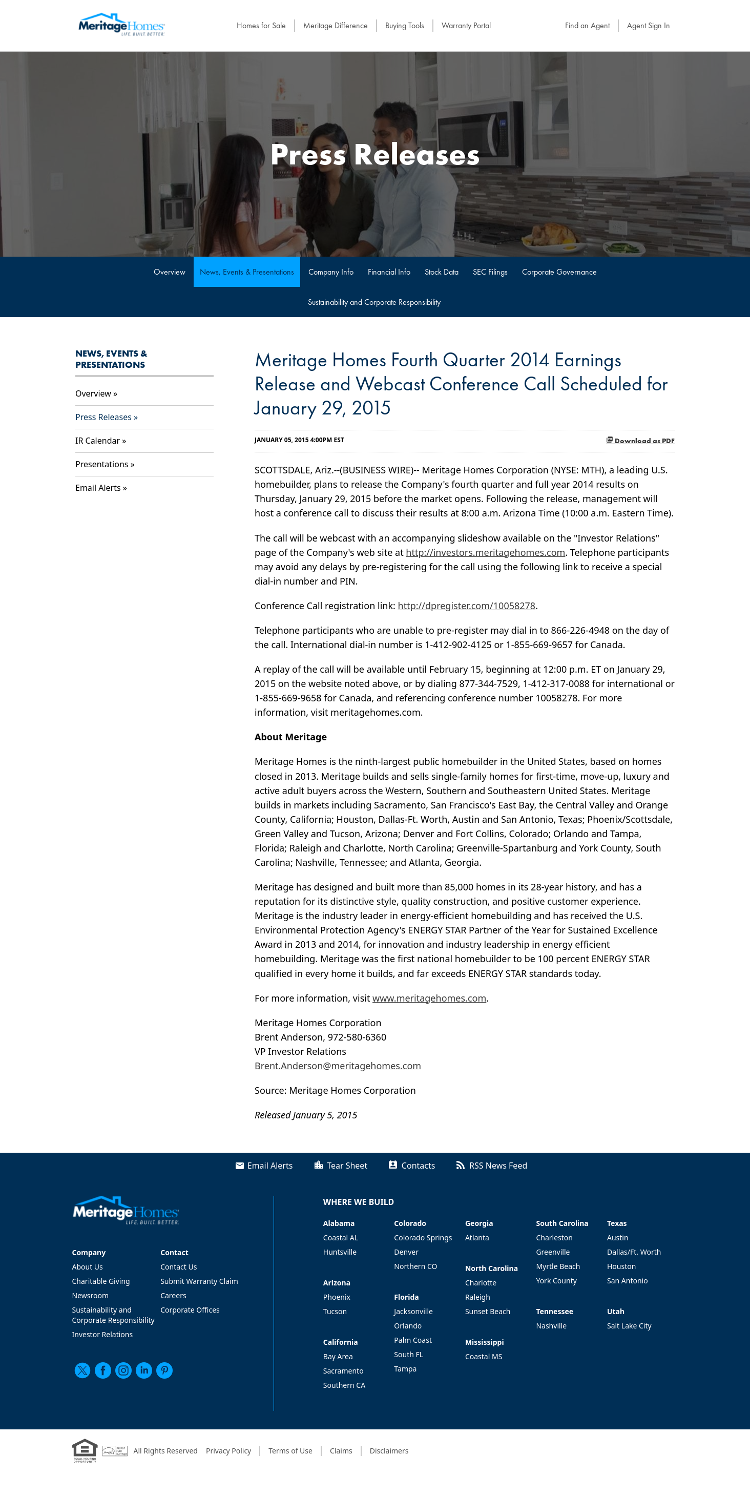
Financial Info (389, 271)
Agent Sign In (648, 25)
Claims (341, 1451)
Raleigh (477, 1297)
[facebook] (103, 1370)
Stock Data (442, 271)
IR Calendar (97, 440)
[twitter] (82, 1370)
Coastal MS (483, 1356)
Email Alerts (98, 487)
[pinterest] (164, 1370)
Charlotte (480, 1282)
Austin (618, 1237)
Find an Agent (587, 25)
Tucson (335, 1311)
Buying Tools (404, 25)
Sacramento (343, 1371)
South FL (408, 1354)
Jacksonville (413, 1311)
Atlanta (477, 1237)
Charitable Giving (101, 1281)
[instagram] (123, 1370)
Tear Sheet (347, 1165)
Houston (621, 1266)
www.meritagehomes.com (429, 998)
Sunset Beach (488, 1311)
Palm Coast (413, 1340)
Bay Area (338, 1356)
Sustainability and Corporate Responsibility (374, 302)
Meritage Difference (335, 25)
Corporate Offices (190, 1310)
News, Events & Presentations (247, 271)
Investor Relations (102, 1334)
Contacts (418, 1165)
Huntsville (340, 1252)
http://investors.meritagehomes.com (485, 552)
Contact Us (178, 1267)
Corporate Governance (559, 271)
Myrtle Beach (558, 1266)
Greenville (553, 1252)
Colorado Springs (423, 1237)
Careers (173, 1295)
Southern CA (344, 1385)
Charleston (554, 1237)
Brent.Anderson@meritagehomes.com (338, 1065)
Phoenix (336, 1297)
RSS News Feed (498, 1165)
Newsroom (90, 1295)
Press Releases (103, 417)
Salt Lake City (629, 1325)
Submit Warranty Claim (199, 1281)
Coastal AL (340, 1237)
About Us (87, 1267)
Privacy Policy (228, 1451)
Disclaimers (389, 1451)
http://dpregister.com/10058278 (467, 605)
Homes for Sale (261, 25)
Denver (406, 1252)
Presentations (101, 464)
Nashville (551, 1325)
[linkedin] (144, 1370)
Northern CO (415, 1266)
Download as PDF (640, 440)
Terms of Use (290, 1451)
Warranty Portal (466, 25)
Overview (169, 271)
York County (556, 1280)
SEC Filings (490, 271)
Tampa (405, 1369)
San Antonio (627, 1280)
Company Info (330, 271)
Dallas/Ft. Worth (634, 1252)
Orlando (408, 1325)
